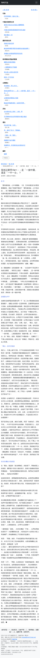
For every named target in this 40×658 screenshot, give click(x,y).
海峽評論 (4, 2)
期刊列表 (4, 164)
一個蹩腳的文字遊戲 (10, 67)
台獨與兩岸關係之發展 (11, 98)
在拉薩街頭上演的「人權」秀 (13, 112)
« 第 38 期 (6, 10)
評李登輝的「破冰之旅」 (12, 16)
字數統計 (5, 158)
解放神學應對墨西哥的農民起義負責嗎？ (17, 48)
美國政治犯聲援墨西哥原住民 (13, 53)
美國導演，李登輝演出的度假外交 (14, 145)
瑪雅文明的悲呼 (9, 43)
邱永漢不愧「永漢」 (10, 125)
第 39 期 (11, 164)
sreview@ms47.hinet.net (28, 637)
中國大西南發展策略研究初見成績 (14, 30)
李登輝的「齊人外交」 (11, 86)
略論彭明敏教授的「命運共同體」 (14, 103)
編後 (5, 154)
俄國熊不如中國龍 (9, 140)
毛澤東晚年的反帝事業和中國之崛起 (15, 117)
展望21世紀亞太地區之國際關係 (14, 25)
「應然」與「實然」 (10, 135)
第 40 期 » (34, 10)
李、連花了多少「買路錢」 (12, 130)
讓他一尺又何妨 (9, 77)
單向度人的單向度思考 (11, 72)
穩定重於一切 (8, 35)
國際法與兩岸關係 (9, 62)
